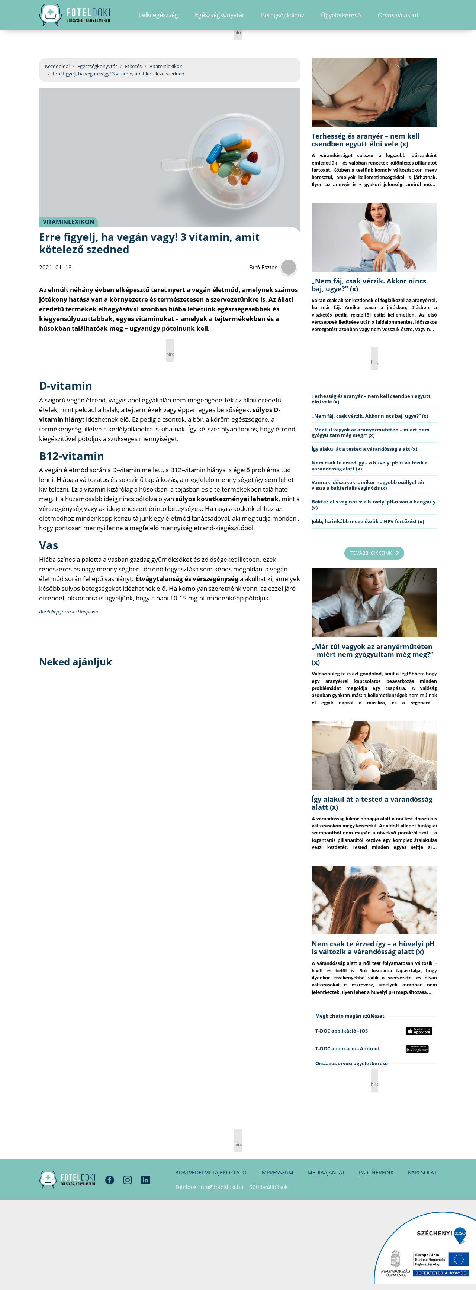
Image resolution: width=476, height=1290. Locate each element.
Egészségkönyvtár (97, 66)
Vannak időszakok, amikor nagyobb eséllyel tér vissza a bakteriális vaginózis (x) (368, 485)
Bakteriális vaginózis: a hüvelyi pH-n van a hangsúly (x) (373, 504)
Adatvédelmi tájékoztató (211, 1172)
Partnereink (376, 1172)
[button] (434, 20)
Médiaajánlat (326, 1172)
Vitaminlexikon (166, 66)
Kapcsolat (422, 1172)
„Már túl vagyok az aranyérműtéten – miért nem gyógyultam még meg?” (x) (371, 432)
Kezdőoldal (57, 66)
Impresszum (276, 1172)
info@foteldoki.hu (221, 1186)
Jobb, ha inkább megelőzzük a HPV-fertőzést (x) (368, 521)
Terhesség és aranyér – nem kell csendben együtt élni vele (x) (366, 140)
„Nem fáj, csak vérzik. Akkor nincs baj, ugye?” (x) (369, 284)
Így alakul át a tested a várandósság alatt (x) (364, 448)
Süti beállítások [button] (268, 1186)
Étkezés (133, 66)
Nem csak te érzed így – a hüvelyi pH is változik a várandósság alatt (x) (370, 465)
